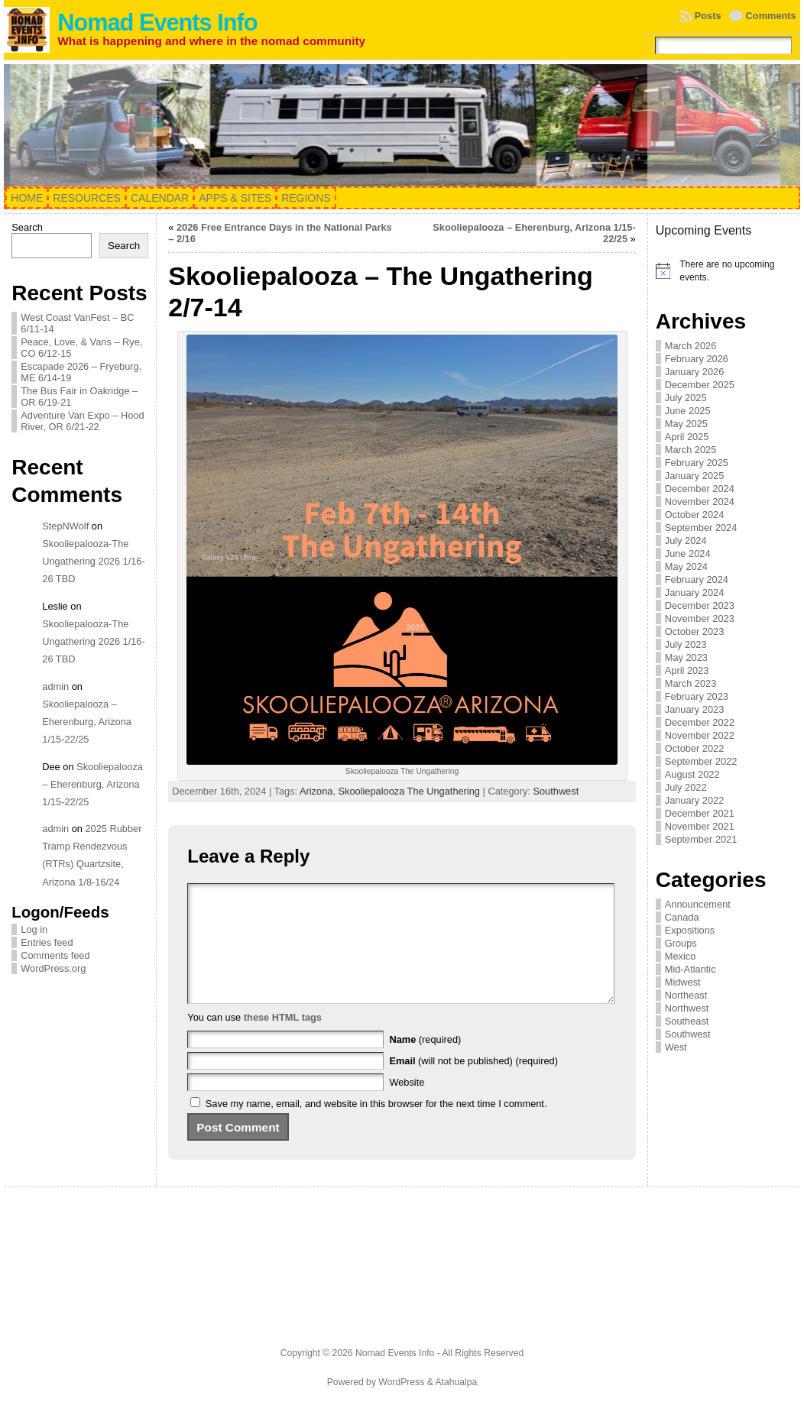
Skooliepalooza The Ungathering (409, 791)
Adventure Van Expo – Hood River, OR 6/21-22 (82, 421)
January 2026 (695, 371)
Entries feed (47, 942)
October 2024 (695, 514)
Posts (708, 15)
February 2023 (696, 696)
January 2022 (695, 800)
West (676, 1047)
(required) (425, 1062)
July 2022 (686, 787)
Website (406, 1105)
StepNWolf (65, 526)
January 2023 (695, 709)
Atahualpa (456, 1405)
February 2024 (696, 579)
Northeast (686, 995)
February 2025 (696, 462)
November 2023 (699, 618)
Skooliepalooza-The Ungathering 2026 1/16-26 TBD (93, 561)
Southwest (556, 791)
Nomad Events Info (157, 22)
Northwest (687, 1008)
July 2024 (686, 540)
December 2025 (699, 384)
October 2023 (695, 631)
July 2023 (686, 644)
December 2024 (699, 488)
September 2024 (701, 527)
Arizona (316, 791)
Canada (682, 917)
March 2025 (691, 449)
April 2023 (687, 670)
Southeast (687, 1021)
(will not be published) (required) (473, 1083)
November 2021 (699, 826)
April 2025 (687, 436)
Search (27, 227)
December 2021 (699, 813)
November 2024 (699, 501)
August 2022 (692, 774)
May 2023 (686, 657)
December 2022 (699, 722)
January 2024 (695, 592)
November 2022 (699, 735)
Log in (34, 929)
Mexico (680, 956)
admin (55, 686)
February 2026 (696, 358)
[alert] (724, 270)
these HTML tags (283, 1040)
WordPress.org (53, 968)
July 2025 (686, 397)
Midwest (683, 982)
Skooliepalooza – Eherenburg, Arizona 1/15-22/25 (86, 721)
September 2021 (701, 839)
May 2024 (686, 566)
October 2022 (695, 748)
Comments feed (55, 955)
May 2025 (686, 423)
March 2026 (691, 345)
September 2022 (701, 761)
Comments (771, 15)
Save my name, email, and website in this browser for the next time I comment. (376, 1126)
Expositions (690, 930)
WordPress (401, 1405)
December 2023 (699, 605)
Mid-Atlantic (690, 969)
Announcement (698, 904)
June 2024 (688, 553)
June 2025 (688, 410)
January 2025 (695, 475)
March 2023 (691, 683)
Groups (681, 943)
